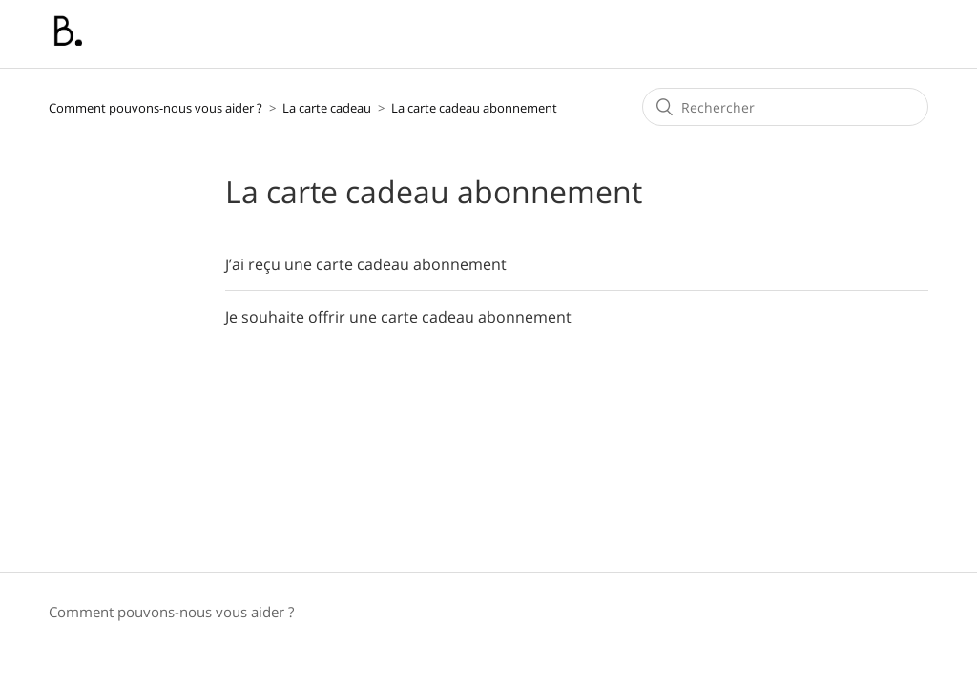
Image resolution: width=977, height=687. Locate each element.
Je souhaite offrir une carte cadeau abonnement (398, 316)
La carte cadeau (328, 107)
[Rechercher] (785, 107)
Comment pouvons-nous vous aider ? (155, 107)
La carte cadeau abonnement (474, 107)
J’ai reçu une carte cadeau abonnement (366, 264)
